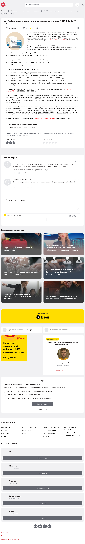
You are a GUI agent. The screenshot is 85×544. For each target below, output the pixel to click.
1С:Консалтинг (27, 430)
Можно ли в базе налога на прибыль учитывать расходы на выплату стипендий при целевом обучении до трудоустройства (63, 271)
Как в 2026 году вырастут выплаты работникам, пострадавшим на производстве (18, 248)
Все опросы (42, 409)
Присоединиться (42, 488)
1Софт (24, 433)
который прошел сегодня (58, 40)
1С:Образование (48, 433)
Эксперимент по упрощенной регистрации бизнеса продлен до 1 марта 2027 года (63, 297)
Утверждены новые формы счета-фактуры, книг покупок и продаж (21, 273)
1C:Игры (4, 437)
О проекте (4, 533)
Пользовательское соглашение (12, 536)
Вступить (42, 503)
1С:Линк (4, 430)
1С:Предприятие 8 (29, 427)
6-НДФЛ (71, 133)
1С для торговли (69, 432)
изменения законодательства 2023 (55, 133)
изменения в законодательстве (17, 135)
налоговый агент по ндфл (33, 133)
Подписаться (42, 458)
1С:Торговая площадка (71, 435)
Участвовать (42, 473)
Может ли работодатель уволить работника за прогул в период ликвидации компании (21, 296)
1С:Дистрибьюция (49, 430)
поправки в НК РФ (16, 133)
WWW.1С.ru (5, 427)
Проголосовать (42, 404)
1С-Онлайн (5, 433)
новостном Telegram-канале (45, 118)
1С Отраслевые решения (52, 427)
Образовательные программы (70, 428)
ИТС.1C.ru (45, 437)
